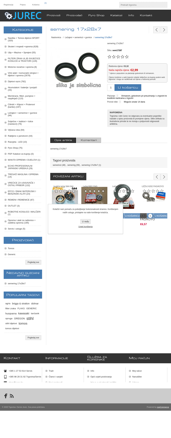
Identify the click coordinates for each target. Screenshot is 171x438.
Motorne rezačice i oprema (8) (22, 67)
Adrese (135, 382)
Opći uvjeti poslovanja (101, 376)
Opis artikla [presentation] (63, 140)
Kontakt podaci (16, 388)
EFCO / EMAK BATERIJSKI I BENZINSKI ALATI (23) (22, 192)
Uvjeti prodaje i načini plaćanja (105, 390)
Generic (12, 254)
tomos (23, 323)
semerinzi (57, 165)
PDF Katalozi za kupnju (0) (21, 154)
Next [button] (164, 177)
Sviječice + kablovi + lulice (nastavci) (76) (20, 122)
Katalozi (52, 388)
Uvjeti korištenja (85, 226)
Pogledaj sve (33, 262)
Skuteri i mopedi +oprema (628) (23, 46)
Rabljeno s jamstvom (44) (20, 136)
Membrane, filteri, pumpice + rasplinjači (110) (21, 97)
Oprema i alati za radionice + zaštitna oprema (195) (22, 221)
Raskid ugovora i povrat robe (104, 402)
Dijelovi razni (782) (17, 81)
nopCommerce (163, 434)
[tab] (63, 140)
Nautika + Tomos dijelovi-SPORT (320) (23, 39)
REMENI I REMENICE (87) (21, 200)
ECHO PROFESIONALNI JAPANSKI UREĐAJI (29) (20, 167)
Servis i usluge (56, 399)
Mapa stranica (97, 408)
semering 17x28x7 (90, 165)
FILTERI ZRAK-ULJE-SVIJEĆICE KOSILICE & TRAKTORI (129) (24, 59)
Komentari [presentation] (89, 140)
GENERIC (31, 308)
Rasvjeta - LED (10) (17, 142)
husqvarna (11, 313)
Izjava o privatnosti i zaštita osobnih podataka (103, 383)
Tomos (11, 248)
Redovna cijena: (116, 66)
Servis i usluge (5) (16, 228)
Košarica (136, 388)
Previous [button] (157, 177)
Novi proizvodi (55, 382)
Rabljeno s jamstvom (59, 393)
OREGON (19, 318)
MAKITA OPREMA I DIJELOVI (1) (24, 160)
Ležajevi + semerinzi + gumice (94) (22, 114)
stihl (30, 318)
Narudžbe (137, 376)
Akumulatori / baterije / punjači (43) (22, 88)
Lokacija (13, 393)
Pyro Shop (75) (15, 148)
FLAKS (21, 308)
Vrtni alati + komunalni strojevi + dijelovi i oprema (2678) (23, 74)
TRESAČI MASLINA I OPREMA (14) (23, 175)
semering (71, 165)
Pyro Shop (54, 405)
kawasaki (23, 313)
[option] (65, 203)
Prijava (23, 5)
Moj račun (137, 370)
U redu (85, 221)
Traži (51, 370)
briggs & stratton (21, 303)
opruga (8, 318)
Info (92, 370)
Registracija (8, 5)
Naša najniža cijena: (119, 70)
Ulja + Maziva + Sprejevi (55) (22, 52)
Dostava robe (97, 396)
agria (7, 303)
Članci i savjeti (56, 376)
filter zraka (10, 308)
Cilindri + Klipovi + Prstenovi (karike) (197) (21, 105)
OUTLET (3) (14, 206)
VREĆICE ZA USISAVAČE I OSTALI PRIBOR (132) (21, 184)
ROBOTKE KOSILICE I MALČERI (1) (24, 213)
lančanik (35, 313)
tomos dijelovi (12, 328)
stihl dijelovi (11, 323)
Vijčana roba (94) (16, 130)
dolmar (35, 303)
